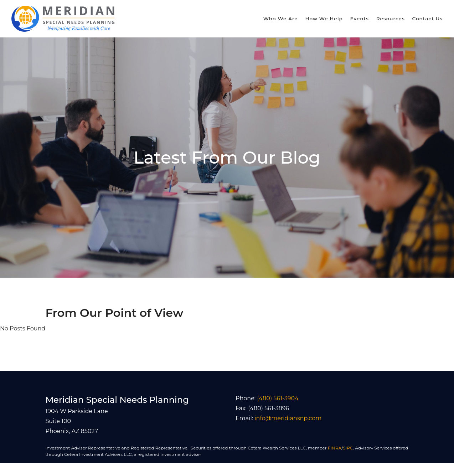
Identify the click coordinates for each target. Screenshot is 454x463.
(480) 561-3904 (277, 398)
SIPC (348, 448)
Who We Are (280, 18)
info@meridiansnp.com (287, 418)
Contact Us (427, 18)
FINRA (335, 448)
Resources (390, 18)
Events (359, 18)
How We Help (323, 18)
